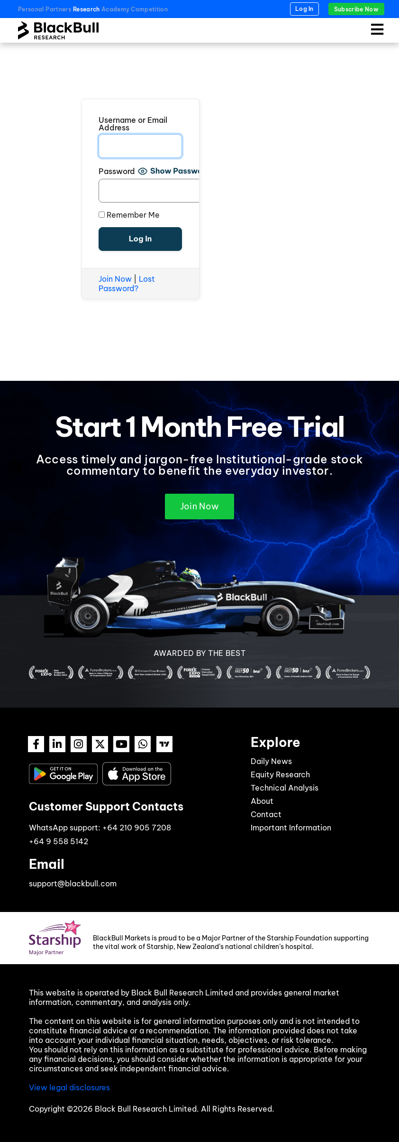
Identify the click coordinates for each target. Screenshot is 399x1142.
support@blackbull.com (73, 883)
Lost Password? (127, 283)
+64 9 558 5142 (58, 841)
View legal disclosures (69, 1087)
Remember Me (129, 215)
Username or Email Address (133, 123)
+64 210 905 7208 (136, 827)
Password (117, 171)
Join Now (115, 279)
